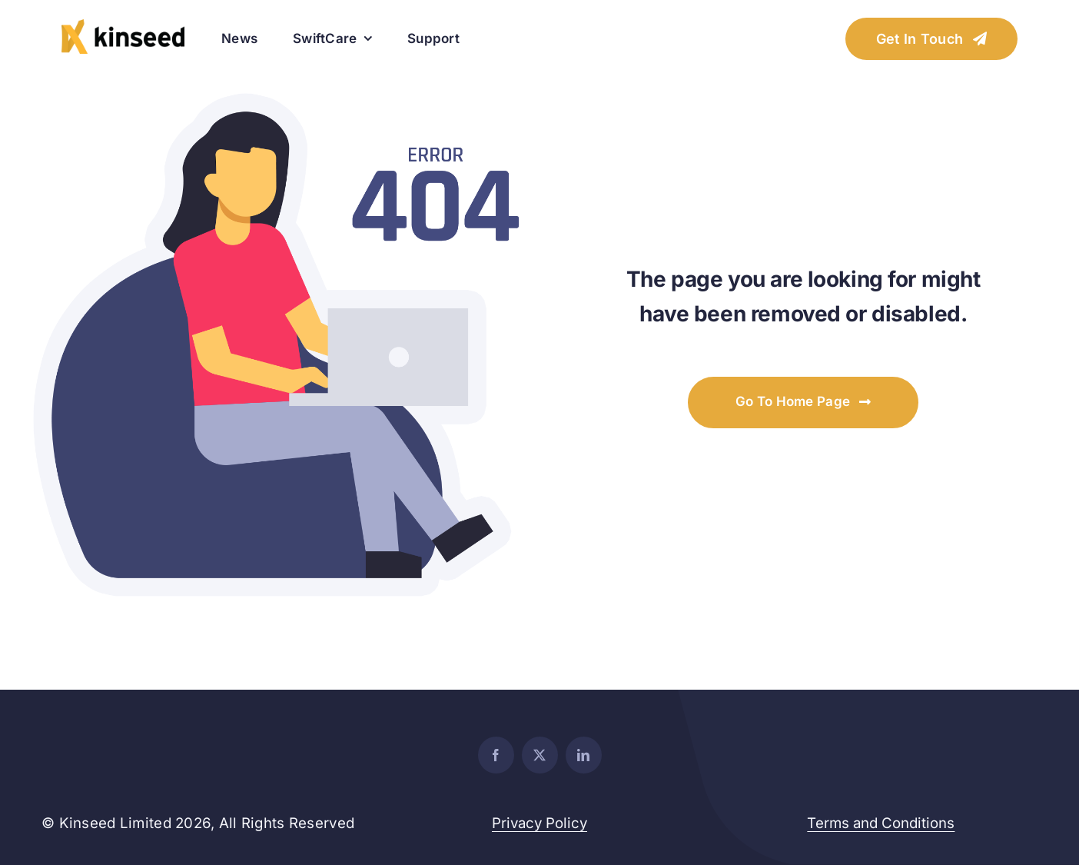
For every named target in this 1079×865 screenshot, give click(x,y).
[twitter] (540, 755)
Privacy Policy (539, 823)
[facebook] (496, 755)
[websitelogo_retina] (122, 26)
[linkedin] (584, 755)
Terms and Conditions (880, 823)
